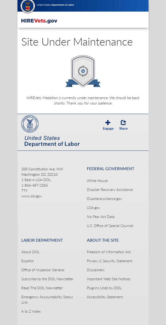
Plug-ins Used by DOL (104, 288)
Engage (108, 125)
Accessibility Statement (105, 297)
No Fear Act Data (101, 216)
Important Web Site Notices (109, 279)
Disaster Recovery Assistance (110, 189)
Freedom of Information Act (109, 252)
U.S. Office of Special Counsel (110, 225)
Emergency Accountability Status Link (47, 299)
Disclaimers (96, 270)
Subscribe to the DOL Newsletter (47, 279)
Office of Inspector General (42, 270)
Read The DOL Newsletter (42, 288)
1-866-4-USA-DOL (36, 180)
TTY (24, 190)
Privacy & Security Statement (109, 261)
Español (27, 261)
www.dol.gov (31, 196)
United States (55, 5)
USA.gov (93, 207)
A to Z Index (31, 311)
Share (123, 125)
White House (97, 180)
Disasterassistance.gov (104, 198)
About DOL (30, 252)
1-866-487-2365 (34, 185)
